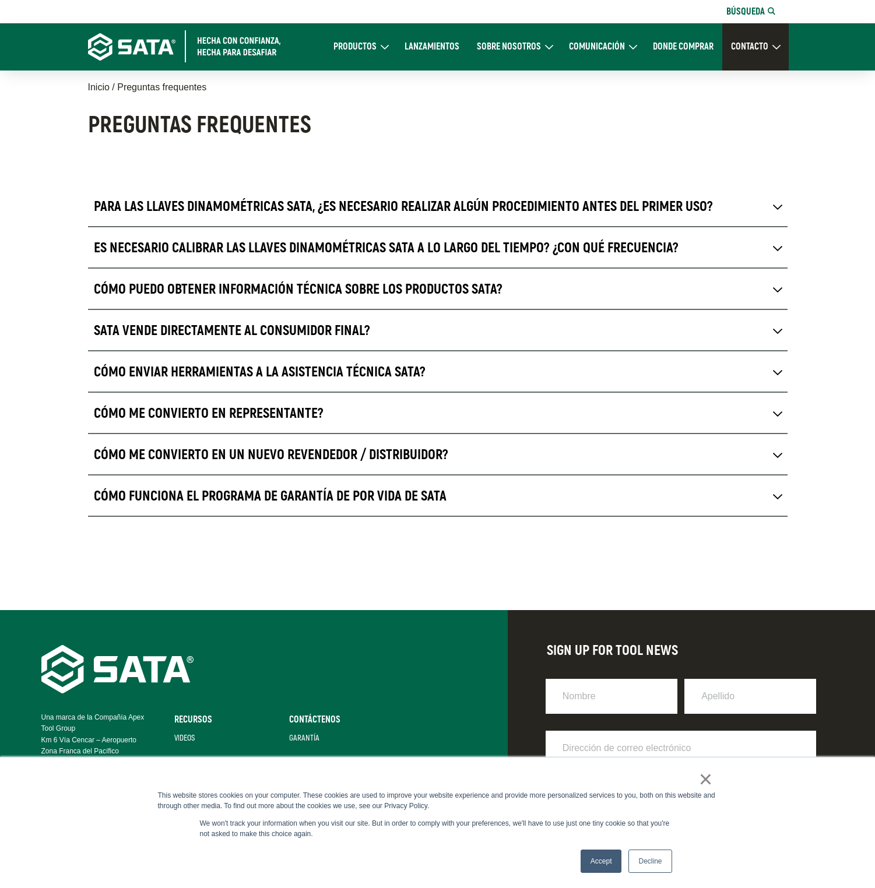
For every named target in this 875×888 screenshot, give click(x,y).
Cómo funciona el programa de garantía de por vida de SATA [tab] (270, 496)
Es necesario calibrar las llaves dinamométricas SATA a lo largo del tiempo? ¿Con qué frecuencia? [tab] (386, 247)
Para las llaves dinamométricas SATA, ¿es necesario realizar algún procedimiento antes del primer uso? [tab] (403, 206)
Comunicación (597, 46)
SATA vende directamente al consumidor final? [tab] (232, 330)
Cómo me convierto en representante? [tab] (209, 413)
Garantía (304, 738)
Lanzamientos (432, 46)
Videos (184, 738)
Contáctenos (314, 719)
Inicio (99, 87)
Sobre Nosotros (509, 46)
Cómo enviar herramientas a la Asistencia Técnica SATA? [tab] (260, 372)
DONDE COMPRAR (683, 46)
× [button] (705, 779)
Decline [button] (650, 861)
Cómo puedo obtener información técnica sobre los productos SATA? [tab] (298, 289)
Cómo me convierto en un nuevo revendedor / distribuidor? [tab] (271, 454)
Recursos (193, 719)
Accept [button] (601, 861)
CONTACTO (749, 46)
